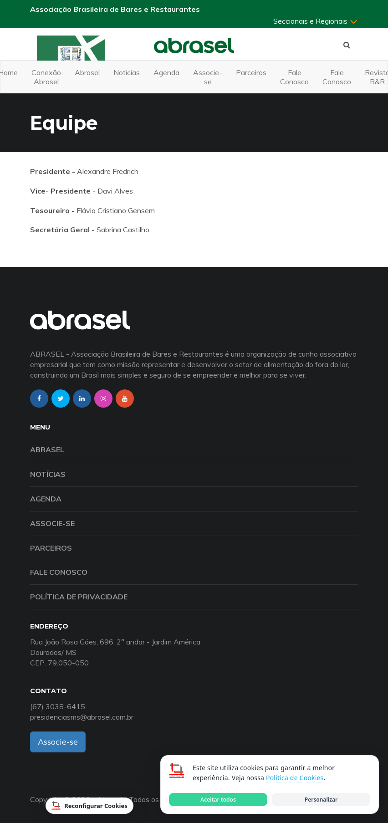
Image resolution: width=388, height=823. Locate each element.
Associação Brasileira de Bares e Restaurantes (115, 9)
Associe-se (207, 77)
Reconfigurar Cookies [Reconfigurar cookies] (89, 805)
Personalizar (321, 799)
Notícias (126, 72)
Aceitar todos (218, 799)
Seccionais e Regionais (315, 21)
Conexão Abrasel (46, 77)
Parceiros (251, 72)
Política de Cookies (294, 777)
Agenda (166, 72)
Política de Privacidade (79, 596)
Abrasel (87, 72)
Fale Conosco (294, 77)
